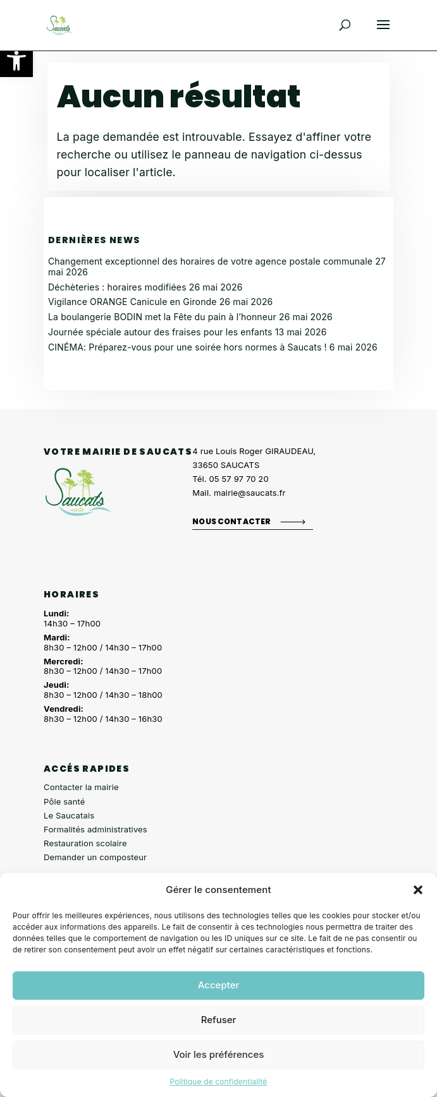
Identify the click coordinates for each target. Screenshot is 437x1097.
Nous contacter (231, 521)
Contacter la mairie (81, 787)
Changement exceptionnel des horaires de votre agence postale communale (210, 261)
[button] (16, 60)
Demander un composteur (95, 857)
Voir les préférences (218, 1054)
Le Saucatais (69, 815)
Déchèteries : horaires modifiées (117, 287)
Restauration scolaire (85, 843)
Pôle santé (64, 801)
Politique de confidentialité (218, 1081)
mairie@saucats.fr (250, 493)
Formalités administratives (95, 829)
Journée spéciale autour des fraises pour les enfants (160, 332)
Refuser (219, 1020)
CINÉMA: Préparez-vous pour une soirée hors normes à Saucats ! (187, 347)
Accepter (219, 985)
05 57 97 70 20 (239, 479)
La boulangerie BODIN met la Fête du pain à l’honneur (162, 316)
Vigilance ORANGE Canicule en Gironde (132, 301)
